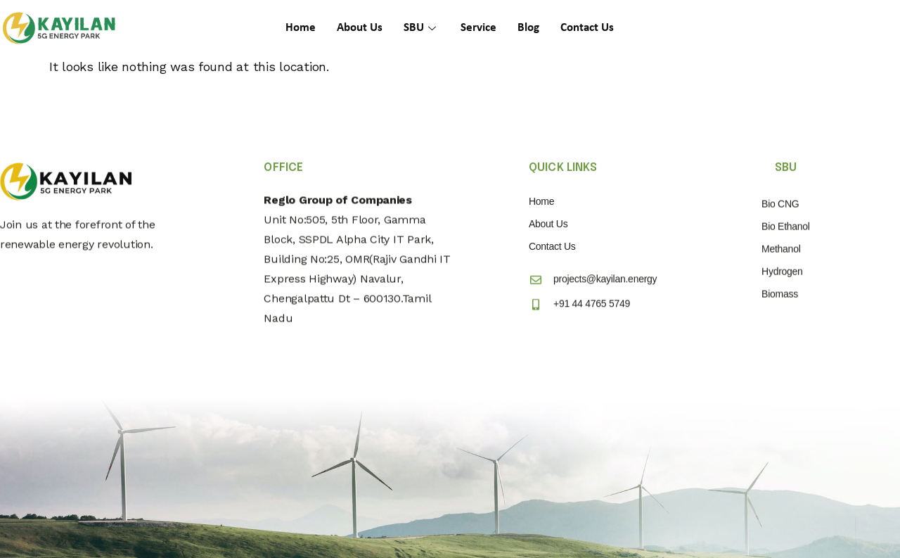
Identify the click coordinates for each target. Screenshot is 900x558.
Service (478, 28)
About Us (359, 28)
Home (300, 28)
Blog (528, 28)
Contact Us (587, 28)
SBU (421, 28)
